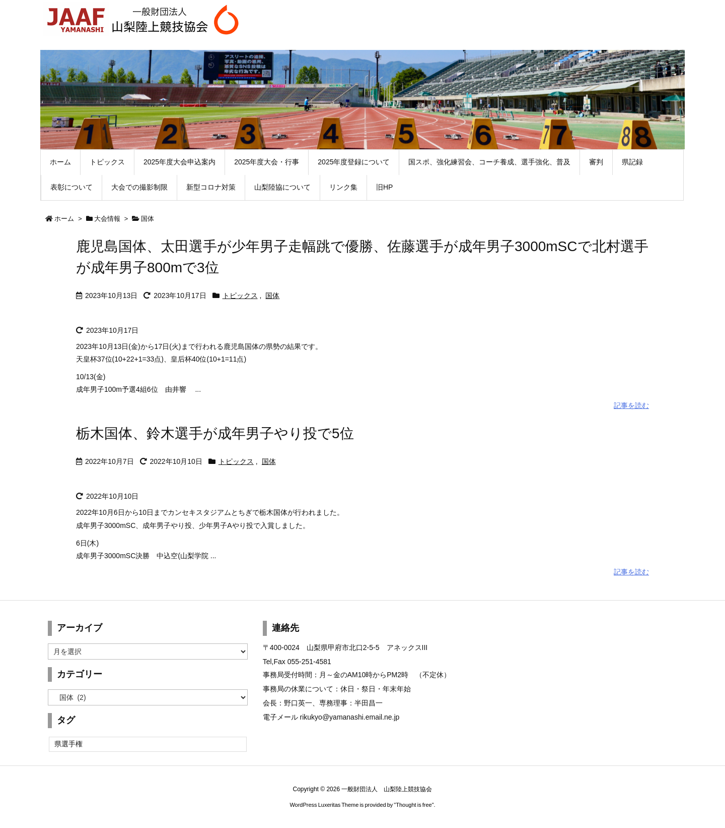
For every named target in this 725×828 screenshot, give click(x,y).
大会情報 (107, 218)
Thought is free (413, 805)
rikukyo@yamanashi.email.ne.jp (350, 717)
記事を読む (631, 405)
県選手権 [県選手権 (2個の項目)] (68, 744)
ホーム (64, 218)
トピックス (240, 295)
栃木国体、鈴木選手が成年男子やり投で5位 (215, 433)
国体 (272, 295)
